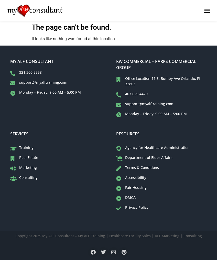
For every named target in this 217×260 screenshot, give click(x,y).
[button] (207, 10)
